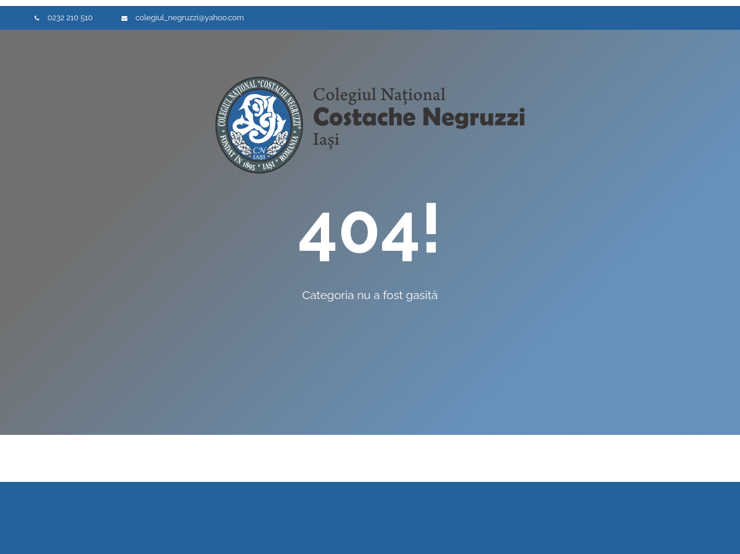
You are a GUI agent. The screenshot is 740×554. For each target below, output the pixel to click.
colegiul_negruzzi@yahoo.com (189, 17)
